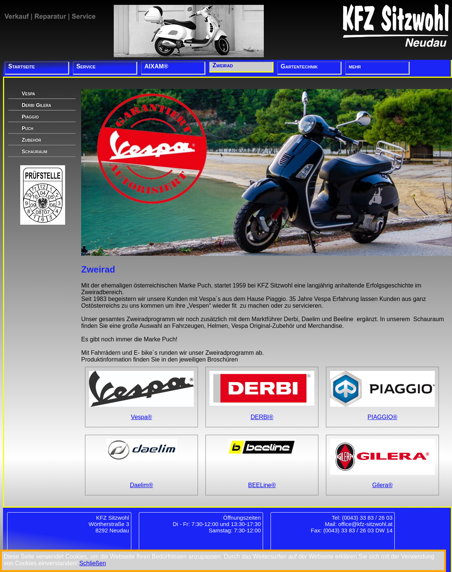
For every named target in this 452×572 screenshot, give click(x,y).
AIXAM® (156, 66)
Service (85, 66)
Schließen (92, 563)
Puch (27, 128)
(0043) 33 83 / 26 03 (367, 517)
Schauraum (34, 151)
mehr (355, 66)
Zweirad (223, 65)
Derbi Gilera (36, 105)
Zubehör (31, 140)
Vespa (28, 93)
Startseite (21, 66)
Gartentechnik (299, 66)
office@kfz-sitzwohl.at (365, 524)
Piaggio (30, 117)
